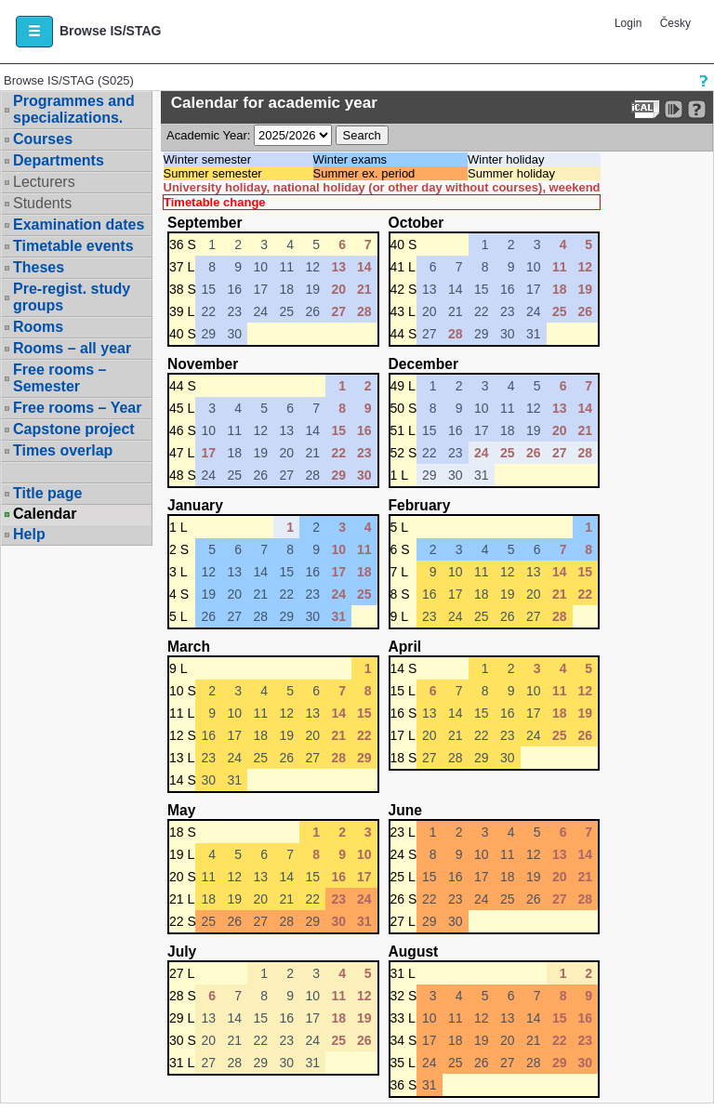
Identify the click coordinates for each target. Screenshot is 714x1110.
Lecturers (44, 182)
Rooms (38, 327)
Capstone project (74, 429)
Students (42, 203)
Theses (38, 267)
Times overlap (62, 450)
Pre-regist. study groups (71, 297)
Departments (58, 160)
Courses (43, 139)
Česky (675, 23)
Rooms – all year (72, 348)
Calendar (44, 514)
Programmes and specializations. (74, 109)
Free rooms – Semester (59, 378)
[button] (34, 31)
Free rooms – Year (77, 408)
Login (628, 23)
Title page (47, 493)
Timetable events (73, 246)
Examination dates (78, 224)
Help (29, 534)
